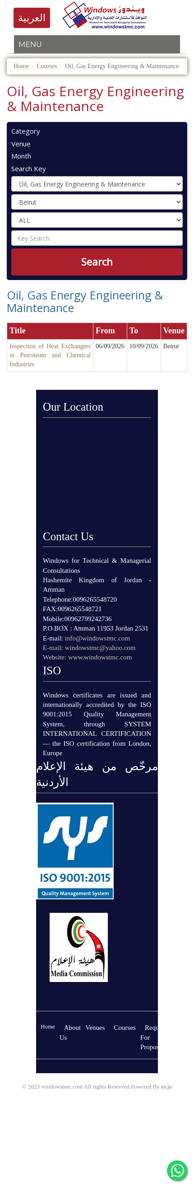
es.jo (166, 1086)
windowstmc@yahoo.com (100, 647)
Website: (55, 657)
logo (103, 15)
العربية (32, 17)
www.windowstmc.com (100, 657)
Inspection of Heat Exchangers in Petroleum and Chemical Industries (50, 355)
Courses (47, 66)
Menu (30, 44)
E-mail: (54, 647)
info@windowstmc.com (97, 638)
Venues (95, 1027)
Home (21, 66)
